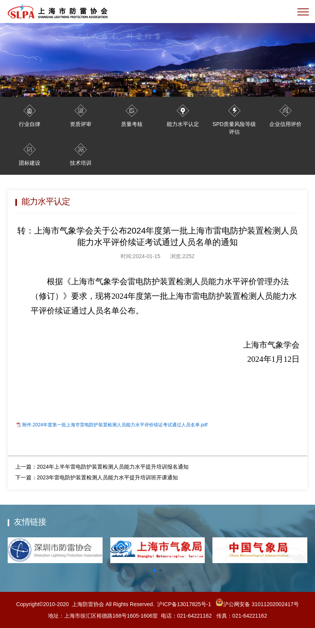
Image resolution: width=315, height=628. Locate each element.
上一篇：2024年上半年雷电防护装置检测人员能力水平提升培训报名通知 (102, 467)
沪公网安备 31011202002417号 (256, 604)
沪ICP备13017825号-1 (184, 604)
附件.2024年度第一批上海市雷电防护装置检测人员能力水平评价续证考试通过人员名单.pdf (114, 425)
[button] (154, 570)
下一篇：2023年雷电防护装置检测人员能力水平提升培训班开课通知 (96, 477)
